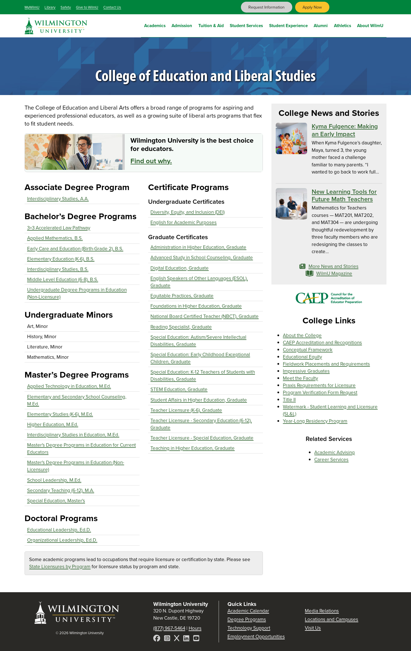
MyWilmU (32, 7)
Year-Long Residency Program (315, 421)
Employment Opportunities (256, 636)
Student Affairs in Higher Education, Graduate (198, 400)
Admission (182, 25)
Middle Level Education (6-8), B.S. (62, 279)
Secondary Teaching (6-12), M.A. (60, 490)
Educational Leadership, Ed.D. (59, 529)
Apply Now (312, 7)
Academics (155, 25)
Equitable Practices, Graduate (181, 295)
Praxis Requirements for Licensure (319, 385)
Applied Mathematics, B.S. (55, 238)
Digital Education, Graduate (179, 268)
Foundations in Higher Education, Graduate (196, 306)
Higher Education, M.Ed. (52, 424)
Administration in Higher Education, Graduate (198, 247)
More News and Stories (328, 266)
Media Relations (322, 610)
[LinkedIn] (186, 639)
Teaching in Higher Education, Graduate (192, 448)
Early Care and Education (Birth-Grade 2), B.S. (75, 248)
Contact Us (112, 7)
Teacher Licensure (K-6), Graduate (186, 410)
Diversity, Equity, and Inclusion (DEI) (187, 212)
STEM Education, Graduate (178, 389)
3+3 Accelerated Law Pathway (58, 227)
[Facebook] (157, 639)
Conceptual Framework (308, 349)
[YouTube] (196, 639)
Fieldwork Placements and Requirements (326, 364)
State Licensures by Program (59, 566)
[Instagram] (167, 639)
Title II (289, 399)
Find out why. (151, 161)
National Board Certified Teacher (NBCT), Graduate (204, 316)
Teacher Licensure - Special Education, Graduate (201, 438)
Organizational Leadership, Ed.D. (62, 540)
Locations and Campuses (331, 619)
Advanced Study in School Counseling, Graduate (201, 257)
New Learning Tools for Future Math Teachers (344, 195)
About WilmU (370, 25)
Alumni (321, 25)
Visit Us (313, 628)
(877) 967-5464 (169, 628)
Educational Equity (302, 356)
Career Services (331, 459)
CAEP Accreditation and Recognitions (322, 342)
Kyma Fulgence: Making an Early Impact (345, 130)
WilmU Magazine (329, 273)
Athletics (342, 25)
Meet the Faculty (300, 378)
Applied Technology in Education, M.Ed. (69, 386)
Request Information (266, 7)
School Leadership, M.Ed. (54, 480)
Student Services (246, 25)
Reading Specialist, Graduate (181, 326)
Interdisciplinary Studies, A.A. (58, 198)
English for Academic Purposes (183, 222)
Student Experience (288, 25)
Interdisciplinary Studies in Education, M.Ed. (73, 434)
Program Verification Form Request (320, 392)
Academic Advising (334, 452)
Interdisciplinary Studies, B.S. (57, 269)
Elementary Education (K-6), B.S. (60, 259)
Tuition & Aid (211, 25)
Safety (66, 7)
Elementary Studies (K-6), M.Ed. (60, 414)
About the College (302, 335)
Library (50, 7)
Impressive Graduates (306, 371)
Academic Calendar (248, 610)
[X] (177, 639)
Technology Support (248, 628)
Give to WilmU (87, 7)
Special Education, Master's (56, 500)
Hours (195, 628)
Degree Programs (246, 619)
